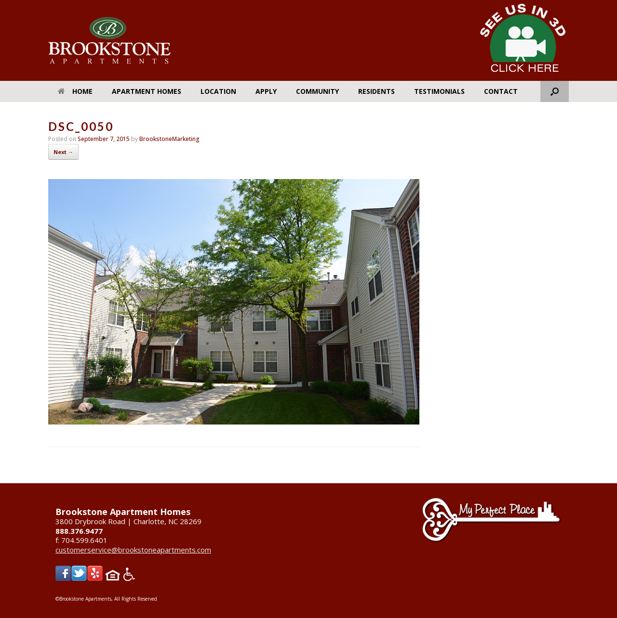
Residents (376, 91)
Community (317, 91)
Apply (266, 91)
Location (218, 91)
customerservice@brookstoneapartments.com (133, 549)
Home (75, 91)
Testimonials (439, 91)
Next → (63, 151)
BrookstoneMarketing (169, 139)
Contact (501, 91)
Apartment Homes (146, 91)
